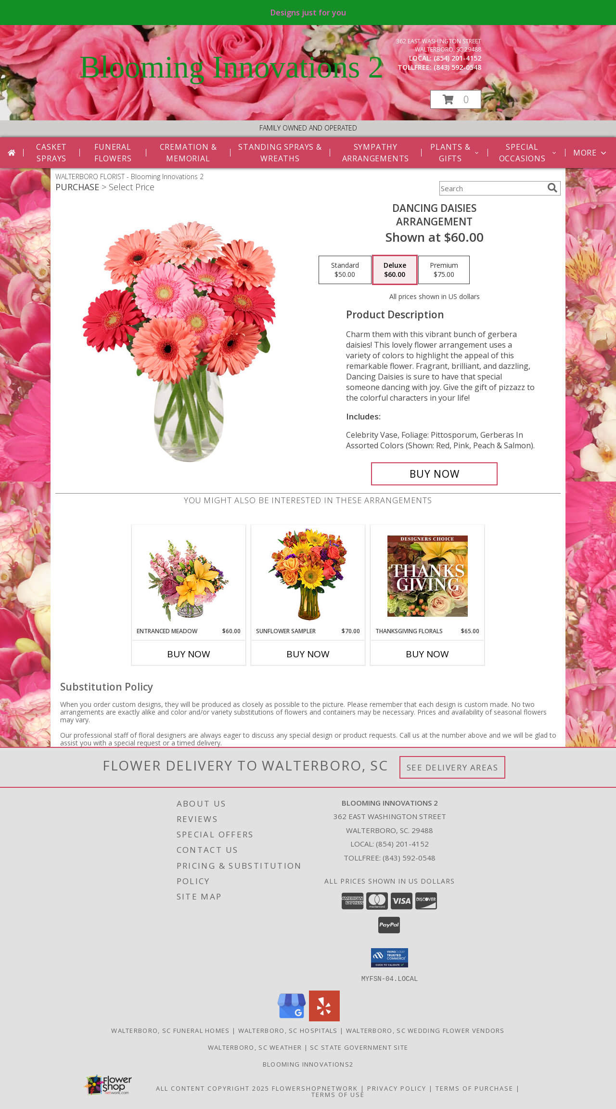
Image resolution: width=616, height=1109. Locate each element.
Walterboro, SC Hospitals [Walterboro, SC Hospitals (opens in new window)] (288, 1030)
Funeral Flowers (113, 153)
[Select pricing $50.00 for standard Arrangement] (345, 270)
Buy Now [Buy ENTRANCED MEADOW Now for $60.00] (188, 654)
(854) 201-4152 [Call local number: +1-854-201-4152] (457, 58)
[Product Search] (491, 188)
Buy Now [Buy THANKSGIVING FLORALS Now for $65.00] (427, 654)
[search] (552, 188)
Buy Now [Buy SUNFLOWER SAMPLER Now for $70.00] (308, 654)
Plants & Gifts (455, 153)
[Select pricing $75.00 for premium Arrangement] (444, 270)
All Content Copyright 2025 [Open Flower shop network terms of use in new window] (213, 1087)
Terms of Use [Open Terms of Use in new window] (338, 1094)
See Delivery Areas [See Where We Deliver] (453, 767)
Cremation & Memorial (188, 153)
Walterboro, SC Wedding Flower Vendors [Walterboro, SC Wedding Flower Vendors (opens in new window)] (425, 1030)
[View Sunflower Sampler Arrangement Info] (308, 576)
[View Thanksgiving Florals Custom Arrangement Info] (427, 576)
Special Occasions (528, 153)
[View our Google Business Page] (291, 1018)
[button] (455, 99)
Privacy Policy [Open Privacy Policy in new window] (396, 1087)
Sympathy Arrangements (376, 153)
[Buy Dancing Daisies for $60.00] (434, 473)
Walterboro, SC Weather (255, 1047)
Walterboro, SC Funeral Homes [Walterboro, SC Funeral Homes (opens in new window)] (170, 1030)
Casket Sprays (51, 153)
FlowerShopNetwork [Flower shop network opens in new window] (315, 1087)
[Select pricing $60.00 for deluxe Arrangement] (394, 270)
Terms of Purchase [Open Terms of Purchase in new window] (474, 1087)
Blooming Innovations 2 (231, 67)
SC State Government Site (359, 1047)
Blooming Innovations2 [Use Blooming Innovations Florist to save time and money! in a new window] (308, 1063)
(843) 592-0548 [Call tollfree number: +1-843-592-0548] (457, 67)
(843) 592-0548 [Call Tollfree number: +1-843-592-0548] (409, 857)
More (590, 152)
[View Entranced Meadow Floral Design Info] (188, 576)
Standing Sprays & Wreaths (280, 153)
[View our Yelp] (324, 1018)
